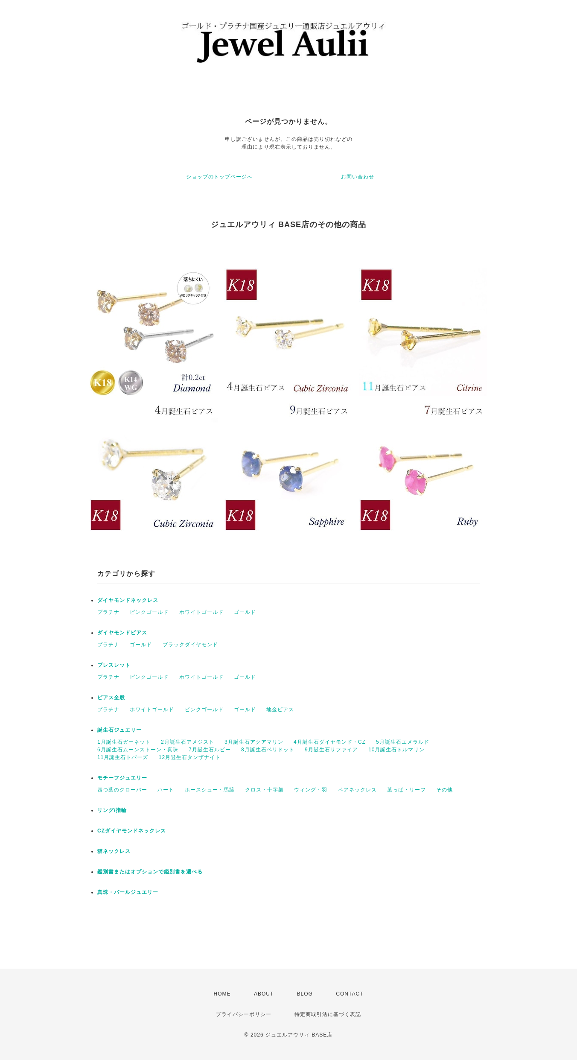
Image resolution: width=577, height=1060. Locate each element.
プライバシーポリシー (243, 1014)
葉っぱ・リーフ (406, 790)
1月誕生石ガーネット (124, 742)
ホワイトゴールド (201, 612)
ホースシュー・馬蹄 (210, 790)
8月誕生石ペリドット (267, 750)
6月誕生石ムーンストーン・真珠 (137, 750)
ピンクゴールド (149, 612)
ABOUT (264, 994)
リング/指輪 (112, 810)
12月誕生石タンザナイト (190, 757)
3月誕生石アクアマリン (253, 742)
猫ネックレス (114, 851)
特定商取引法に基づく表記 (327, 1014)
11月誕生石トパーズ (122, 757)
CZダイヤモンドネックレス (131, 831)
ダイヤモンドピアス (122, 633)
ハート (165, 790)
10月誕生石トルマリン (396, 750)
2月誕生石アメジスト (187, 742)
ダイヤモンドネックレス (127, 600)
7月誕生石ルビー (210, 750)
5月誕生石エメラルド (402, 742)
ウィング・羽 (310, 790)
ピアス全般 (111, 698)
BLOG (305, 994)
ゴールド (245, 612)
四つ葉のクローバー (122, 790)
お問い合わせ (357, 177)
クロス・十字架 (264, 790)
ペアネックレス (357, 790)
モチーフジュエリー (122, 778)
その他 (444, 790)
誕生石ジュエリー (119, 730)
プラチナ (108, 612)
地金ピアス (280, 710)
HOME (222, 994)
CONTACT (349, 994)
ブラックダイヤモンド (190, 645)
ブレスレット (114, 665)
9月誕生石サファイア (331, 750)
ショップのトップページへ (219, 177)
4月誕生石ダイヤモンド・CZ (330, 742)
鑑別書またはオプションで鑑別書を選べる (150, 872)
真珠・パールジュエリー (127, 892)
